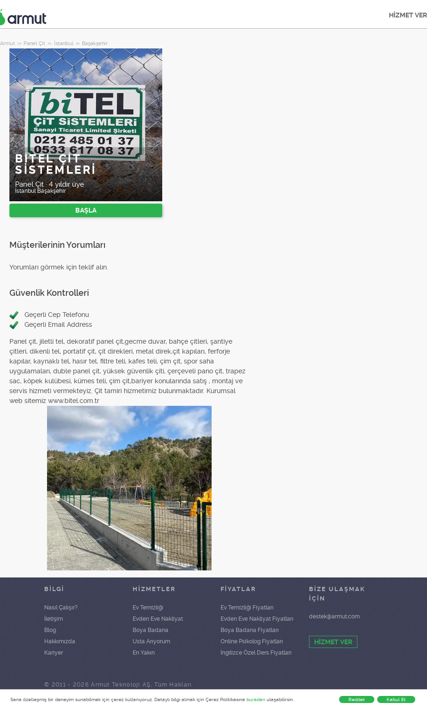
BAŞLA (85, 210)
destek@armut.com (334, 616)
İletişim (53, 619)
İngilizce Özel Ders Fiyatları (256, 652)
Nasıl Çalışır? (61, 607)
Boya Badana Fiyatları (250, 630)
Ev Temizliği (148, 607)
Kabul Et (396, 699)
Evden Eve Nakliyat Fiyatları (257, 619)
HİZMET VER (333, 642)
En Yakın (144, 652)
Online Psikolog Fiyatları (252, 641)
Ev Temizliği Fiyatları (247, 607)
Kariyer (53, 652)
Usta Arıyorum (151, 641)
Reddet (356, 699)
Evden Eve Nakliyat (158, 619)
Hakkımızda (59, 641)
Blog (50, 630)
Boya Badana (150, 630)
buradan (255, 699)
